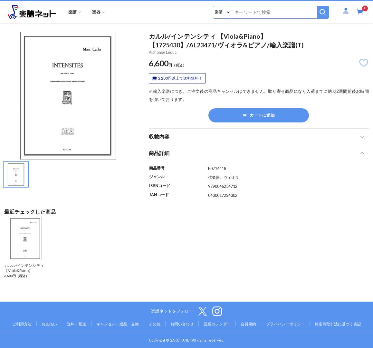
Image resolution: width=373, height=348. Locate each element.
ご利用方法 (22, 324)
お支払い (49, 324)
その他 (154, 324)
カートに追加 (258, 115)
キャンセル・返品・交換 (117, 324)
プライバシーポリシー (285, 324)
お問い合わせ (182, 324)
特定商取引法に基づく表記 (338, 324)
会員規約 (248, 324)
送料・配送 (76, 324)
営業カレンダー (217, 324)
